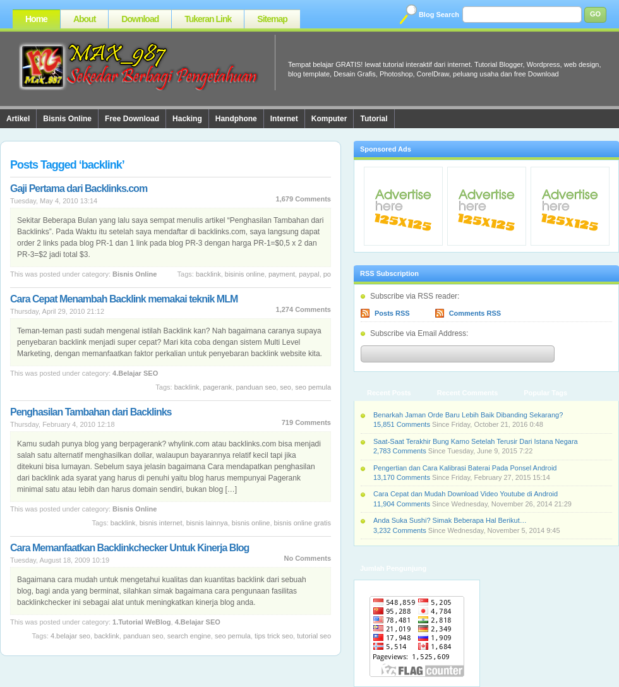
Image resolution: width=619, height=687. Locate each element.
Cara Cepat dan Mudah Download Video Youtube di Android (465, 494)
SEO (285, 387)
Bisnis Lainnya (207, 523)
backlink (208, 274)
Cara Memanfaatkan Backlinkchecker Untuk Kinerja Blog (129, 547)
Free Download (132, 118)
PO (327, 274)
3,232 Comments (399, 530)
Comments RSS (475, 313)
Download (140, 19)
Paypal (309, 274)
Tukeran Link (207, 19)
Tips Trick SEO (274, 636)
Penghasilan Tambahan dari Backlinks (90, 412)
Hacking (187, 118)
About (84, 19)
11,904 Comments (401, 504)
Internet (284, 118)
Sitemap (272, 19)
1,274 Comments (303, 309)
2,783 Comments (399, 451)
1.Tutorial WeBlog (141, 622)
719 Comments (306, 422)
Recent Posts (389, 393)
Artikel (18, 118)
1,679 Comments (303, 199)
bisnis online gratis (303, 523)
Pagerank (217, 387)
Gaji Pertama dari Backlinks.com (78, 188)
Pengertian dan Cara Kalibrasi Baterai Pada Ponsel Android (464, 468)
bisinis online (245, 274)
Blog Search (439, 14)
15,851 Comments (401, 424)
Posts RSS (392, 313)
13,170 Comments (401, 477)
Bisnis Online (67, 118)
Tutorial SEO (314, 636)
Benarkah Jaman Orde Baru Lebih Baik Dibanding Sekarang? (468, 415)
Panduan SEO (256, 387)
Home (36, 19)
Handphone (236, 118)
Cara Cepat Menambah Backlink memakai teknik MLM (123, 299)
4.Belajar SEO (135, 373)
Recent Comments (467, 393)
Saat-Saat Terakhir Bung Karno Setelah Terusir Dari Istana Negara (475, 441)
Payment (281, 274)
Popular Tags (545, 393)
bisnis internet (161, 523)
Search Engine (189, 636)
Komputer (329, 118)
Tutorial (373, 118)
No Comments (307, 558)
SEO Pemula (313, 387)
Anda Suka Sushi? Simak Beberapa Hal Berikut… (450, 520)
